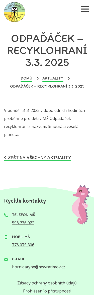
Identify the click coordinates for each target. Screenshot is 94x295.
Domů (26, 78)
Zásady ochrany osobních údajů (47, 283)
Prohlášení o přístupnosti (47, 291)
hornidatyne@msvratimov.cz (38, 267)
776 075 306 (23, 245)
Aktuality (52, 78)
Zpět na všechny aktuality (37, 158)
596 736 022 (23, 223)
